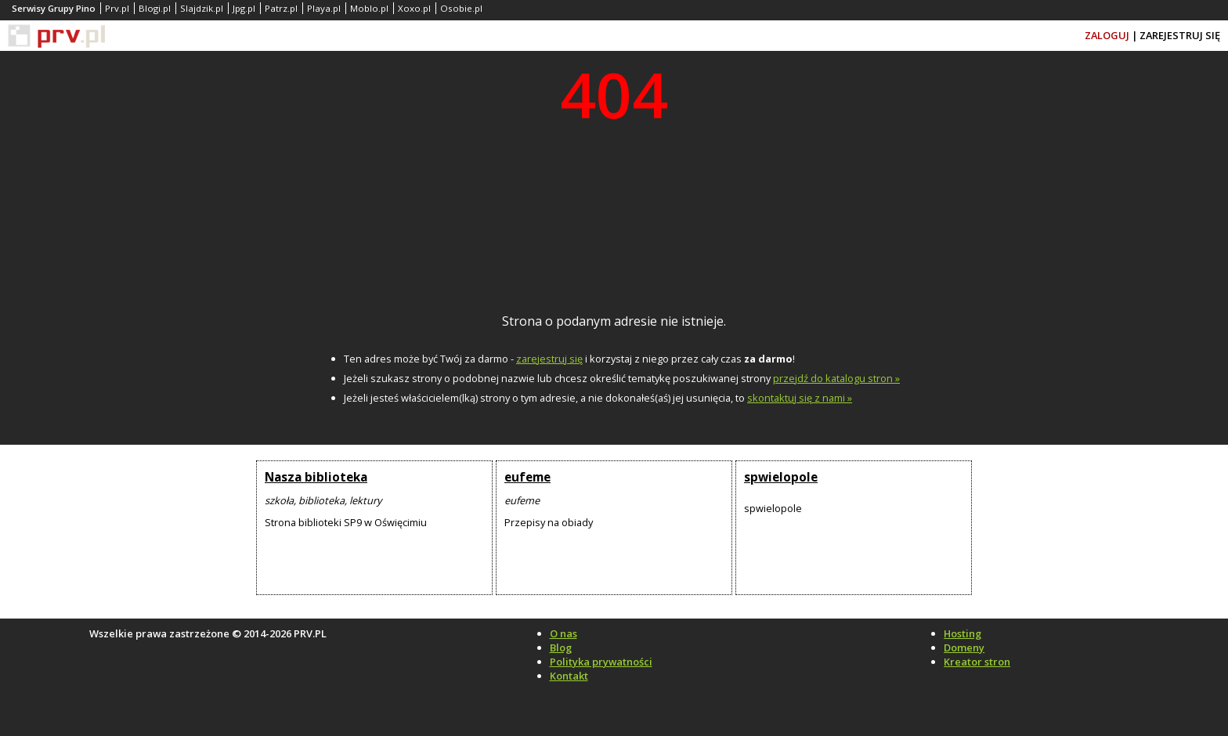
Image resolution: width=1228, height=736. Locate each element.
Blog (561, 647)
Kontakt (569, 676)
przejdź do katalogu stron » (836, 378)
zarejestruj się (549, 359)
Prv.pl (117, 8)
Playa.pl (324, 8)
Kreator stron (977, 662)
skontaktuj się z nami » (799, 398)
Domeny (964, 647)
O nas (563, 633)
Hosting (962, 633)
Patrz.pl (281, 8)
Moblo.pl (369, 8)
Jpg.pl (244, 8)
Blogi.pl (155, 8)
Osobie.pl (461, 8)
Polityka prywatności (601, 662)
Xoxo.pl (414, 8)
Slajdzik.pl (201, 8)
